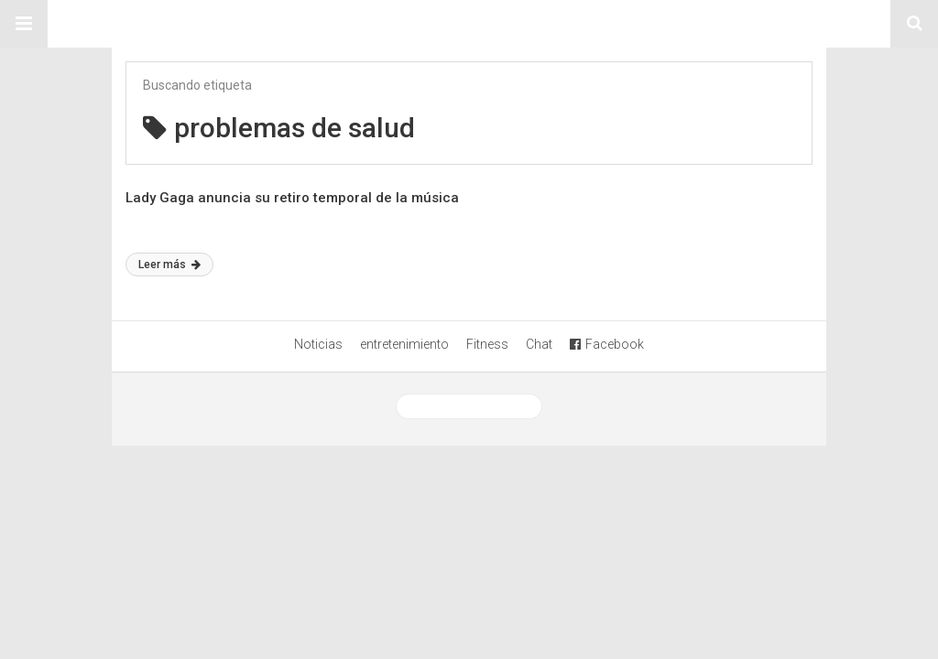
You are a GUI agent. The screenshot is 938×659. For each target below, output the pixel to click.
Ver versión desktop (469, 406)
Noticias (318, 344)
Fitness (487, 344)
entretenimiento (404, 344)
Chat (539, 344)
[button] (24, 24)
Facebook (607, 344)
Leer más (169, 264)
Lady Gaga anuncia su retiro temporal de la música (292, 197)
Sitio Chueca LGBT (469, 24)
